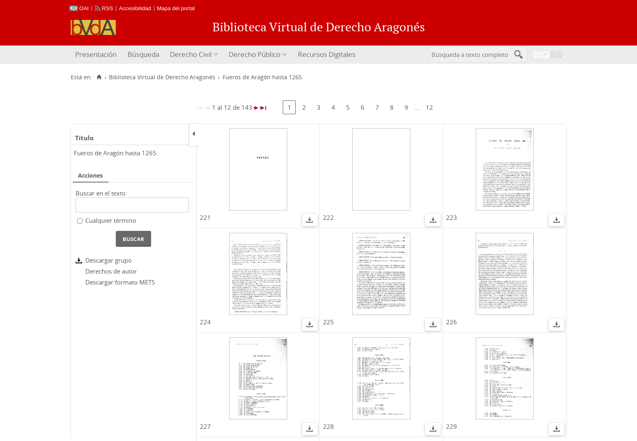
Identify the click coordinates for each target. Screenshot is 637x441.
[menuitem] (97, 55)
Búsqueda (143, 54)
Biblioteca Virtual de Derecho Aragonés (162, 77)
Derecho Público (254, 54)
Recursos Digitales (326, 54)
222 (328, 217)
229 (451, 426)
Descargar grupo (108, 260)
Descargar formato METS (120, 282)
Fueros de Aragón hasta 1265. (116, 153)
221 (205, 217)
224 (205, 322)
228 (328, 426)
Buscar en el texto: (101, 193)
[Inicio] (98, 77)
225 (328, 322)
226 (451, 322)
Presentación (96, 54)
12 (429, 107)
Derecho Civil (191, 54)
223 (451, 217)
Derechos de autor (111, 271)
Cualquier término (110, 220)
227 (205, 426)
